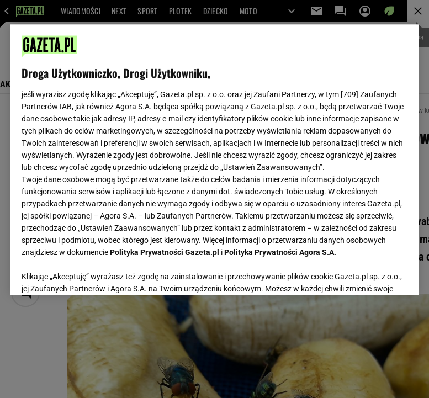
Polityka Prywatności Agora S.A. (280, 252)
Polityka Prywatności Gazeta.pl (164, 252)
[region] (214, 159)
